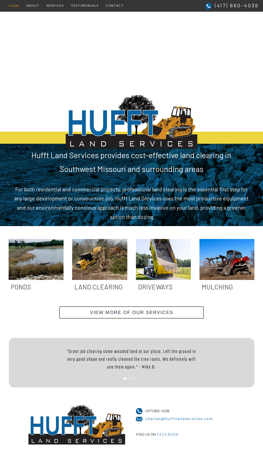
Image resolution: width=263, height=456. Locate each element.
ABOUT (32, 5)
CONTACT (115, 5)
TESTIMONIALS (85, 5)
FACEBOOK (168, 434)
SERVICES (55, 5)
